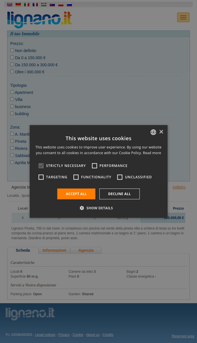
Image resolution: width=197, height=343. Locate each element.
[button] (98, 208)
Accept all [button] (76, 193)
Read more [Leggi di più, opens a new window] (152, 152)
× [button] (161, 132)
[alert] (98, 171)
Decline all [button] (119, 193)
